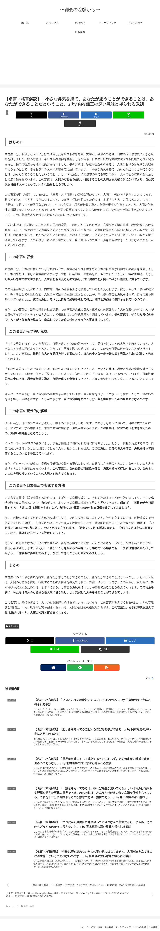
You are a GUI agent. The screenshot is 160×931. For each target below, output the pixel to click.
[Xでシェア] (29, 114)
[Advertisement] (80, 62)
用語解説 (105, 921)
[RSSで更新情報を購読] (87, 659)
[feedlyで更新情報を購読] (80, 659)
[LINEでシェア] (105, 114)
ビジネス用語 (138, 921)
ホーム (80, 921)
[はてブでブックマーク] (80, 114)
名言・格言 (12, 618)
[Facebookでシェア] (55, 114)
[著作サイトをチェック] (73, 659)
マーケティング (121, 921)
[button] (131, 114)
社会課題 (152, 921)
